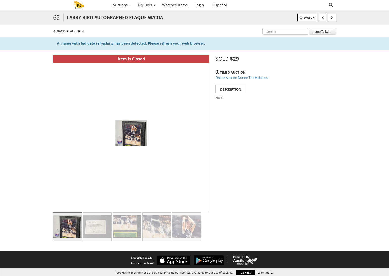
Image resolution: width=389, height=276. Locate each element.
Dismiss (245, 272)
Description (230, 89)
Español (220, 4)
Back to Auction (70, 31)
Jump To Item (322, 31)
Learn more (265, 272)
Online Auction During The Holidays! (241, 77)
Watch (309, 18)
